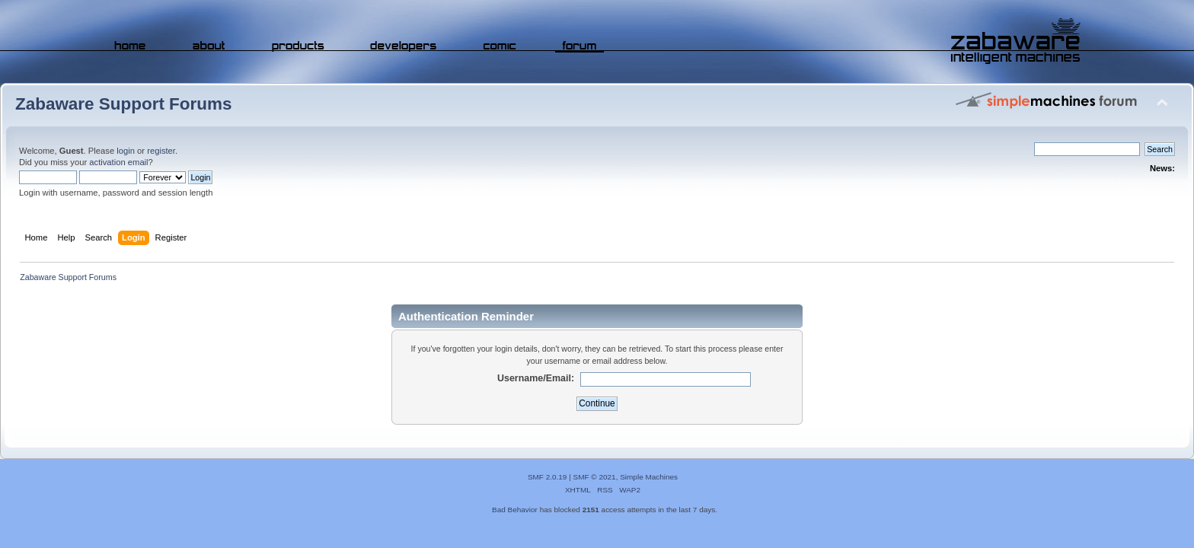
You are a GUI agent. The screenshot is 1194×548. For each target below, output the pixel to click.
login (126, 150)
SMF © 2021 (594, 477)
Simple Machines (649, 477)
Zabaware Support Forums (123, 103)
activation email (118, 162)
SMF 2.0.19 (547, 477)
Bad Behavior (515, 509)
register (161, 150)
